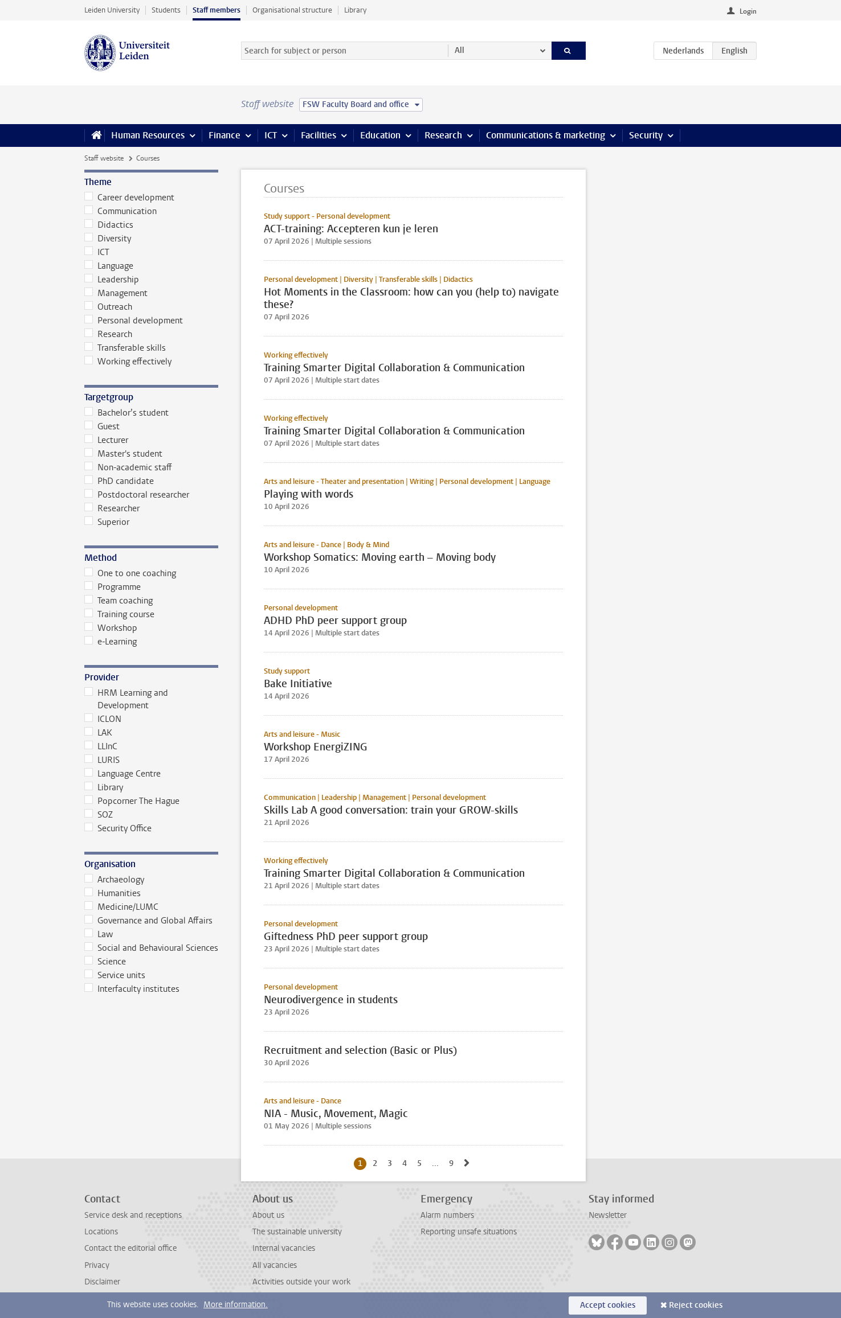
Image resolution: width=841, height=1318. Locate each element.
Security (646, 135)
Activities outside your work (301, 1281)
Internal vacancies (283, 1248)
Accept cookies (607, 1305)
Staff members (216, 10)
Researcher (112, 508)
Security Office (118, 828)
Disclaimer (102, 1281)
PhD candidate (119, 481)
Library (355, 10)
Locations (101, 1231)
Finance (224, 135)
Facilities (318, 135)
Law (98, 934)
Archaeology (114, 879)
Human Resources (148, 135)
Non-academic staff (128, 467)
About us (268, 1215)
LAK (98, 732)
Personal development (133, 320)
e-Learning (110, 641)
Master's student (123, 453)
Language (108, 266)
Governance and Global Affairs (148, 920)
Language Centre (122, 773)
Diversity (107, 238)
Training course (119, 614)
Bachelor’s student (126, 412)
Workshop (110, 628)
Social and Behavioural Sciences (151, 948)
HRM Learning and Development (126, 699)
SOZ (98, 814)
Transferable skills (125, 348)
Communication (120, 211)
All (459, 50)
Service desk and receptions (133, 1215)
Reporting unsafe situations (468, 1231)
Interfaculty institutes (131, 989)
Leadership (111, 279)
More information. (235, 1304)
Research (443, 135)
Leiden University (112, 10)
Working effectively (128, 361)
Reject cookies (695, 1305)
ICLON (102, 719)
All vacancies (274, 1265)
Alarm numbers (447, 1215)
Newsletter (608, 1215)
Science (105, 961)
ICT (270, 135)
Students (166, 10)
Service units (114, 975)
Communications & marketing (545, 135)
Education (380, 135)
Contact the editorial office (130, 1248)
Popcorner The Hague (131, 801)
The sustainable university (297, 1231)
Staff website (104, 158)
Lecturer (106, 440)
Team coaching (118, 600)
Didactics (108, 225)
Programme (112, 587)
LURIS (102, 760)
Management (116, 293)
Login (748, 11)
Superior (106, 522)
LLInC (100, 746)
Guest (102, 426)
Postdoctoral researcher (136, 494)
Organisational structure (292, 10)
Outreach (108, 307)
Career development (129, 197)
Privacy (96, 1265)
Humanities (112, 893)
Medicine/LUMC (121, 907)
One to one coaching (130, 573)
